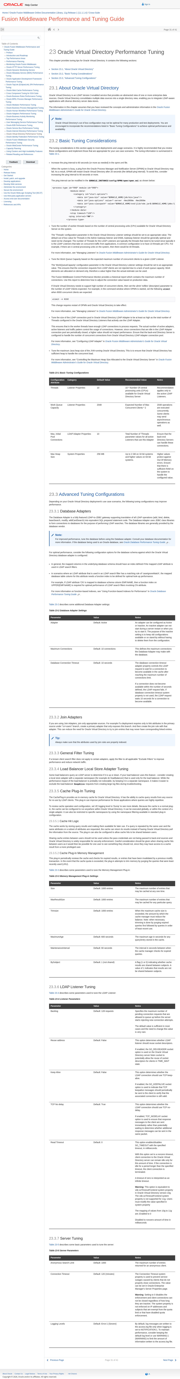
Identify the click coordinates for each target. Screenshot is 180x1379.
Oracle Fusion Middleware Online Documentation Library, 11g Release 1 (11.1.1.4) (48, 13)
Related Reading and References (19, 154)
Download (30, 162)
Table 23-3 (54, 870)
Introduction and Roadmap (17, 55)
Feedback (13, 162)
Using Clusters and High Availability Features (24, 151)
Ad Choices (72, 1374)
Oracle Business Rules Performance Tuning (24, 96)
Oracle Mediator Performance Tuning (21, 105)
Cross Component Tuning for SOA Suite (22, 93)
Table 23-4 (54, 993)
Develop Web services (13, 184)
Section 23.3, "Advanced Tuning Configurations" (73, 78)
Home (5, 13)
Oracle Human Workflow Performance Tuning (24, 111)
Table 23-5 (54, 1244)
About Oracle (7, 1374)
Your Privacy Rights (56, 1374)
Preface (9, 53)
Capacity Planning (13, 148)
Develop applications (12, 181)
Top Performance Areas (15, 58)
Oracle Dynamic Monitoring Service (20, 70)
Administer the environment (15, 187)
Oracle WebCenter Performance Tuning (22, 146)
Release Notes (10, 173)
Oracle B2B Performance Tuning (19, 125)
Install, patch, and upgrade (14, 178)
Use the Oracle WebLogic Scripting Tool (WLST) (23, 193)
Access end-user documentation (17, 199)
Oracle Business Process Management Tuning (25, 108)
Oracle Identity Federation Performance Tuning (25, 137)
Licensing (7, 202)
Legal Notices (30, 1374)
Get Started (8, 175)
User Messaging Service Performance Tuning (24, 122)
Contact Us (18, 1374)
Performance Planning (15, 61)
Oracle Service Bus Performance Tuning (22, 128)
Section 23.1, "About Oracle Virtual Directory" (72, 69)
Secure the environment (13, 190)
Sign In (146, 4)
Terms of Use (42, 1374)
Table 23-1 (54, 154)
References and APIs (12, 205)
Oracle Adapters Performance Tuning (21, 114)
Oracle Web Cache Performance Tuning (22, 90)
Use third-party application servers (17, 196)
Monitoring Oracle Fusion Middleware (21, 64)
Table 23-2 (54, 604)
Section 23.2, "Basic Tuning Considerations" (72, 73)
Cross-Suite (94, 13)
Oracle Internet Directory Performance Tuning (24, 131)
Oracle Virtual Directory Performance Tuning (24, 134)
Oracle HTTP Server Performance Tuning (23, 67)
